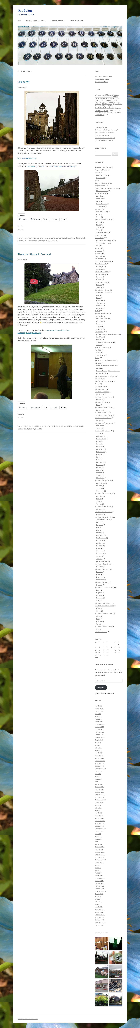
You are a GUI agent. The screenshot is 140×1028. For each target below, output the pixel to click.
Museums (98, 253)
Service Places (100, 355)
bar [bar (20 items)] (118, 95)
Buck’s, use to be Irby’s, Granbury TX (107, 130)
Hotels (53, 426)
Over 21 (98, 340)
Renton (98, 467)
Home (20, 21)
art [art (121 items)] (106, 94)
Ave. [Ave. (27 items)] (109, 95)
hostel (75, 238)
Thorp (98, 501)
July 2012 (98, 865)
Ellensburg (99, 496)
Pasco (98, 405)
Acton (98, 295)
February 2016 (99, 756)
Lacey (98, 590)
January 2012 (99, 881)
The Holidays (99, 379)
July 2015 (98, 774)
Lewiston (99, 277)
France (98, 217)
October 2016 (99, 735)
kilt (76, 426)
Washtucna (100, 394)
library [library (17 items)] (115, 102)
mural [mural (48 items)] (104, 104)
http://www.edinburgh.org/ (27, 158)
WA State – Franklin (101, 402)
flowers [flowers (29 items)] (113, 98)
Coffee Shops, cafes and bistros (107, 334)
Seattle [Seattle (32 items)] (97, 111)
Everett (98, 574)
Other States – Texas (102, 293)
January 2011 (99, 912)
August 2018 (99, 709)
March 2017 (99, 722)
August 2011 (99, 894)
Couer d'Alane (101, 274)
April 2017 (98, 719)
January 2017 (99, 727)
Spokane (99, 585)
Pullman (99, 621)
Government (99, 235)
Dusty (98, 619)
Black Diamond (101, 439)
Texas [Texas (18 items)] (96, 113)
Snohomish (100, 580)
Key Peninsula (101, 538)
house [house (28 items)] (102, 102)
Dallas (98, 298)
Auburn (98, 433)
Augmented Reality (101, 170)
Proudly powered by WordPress (28, 1019)
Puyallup (99, 546)
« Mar (97, 657)
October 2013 (99, 826)
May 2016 (98, 748)
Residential (98, 329)
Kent (97, 457)
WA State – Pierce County (103, 517)
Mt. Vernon (100, 567)
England (99, 222)
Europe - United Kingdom (42, 238)
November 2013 (100, 823)
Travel (97, 384)
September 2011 (100, 891)
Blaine (98, 608)
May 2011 (98, 902)
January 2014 (99, 818)
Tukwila (98, 475)
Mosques (99, 324)
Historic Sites (99, 238)
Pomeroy (99, 410)
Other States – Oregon (102, 290)
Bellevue (99, 436)
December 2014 (100, 792)
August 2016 (99, 740)
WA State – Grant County (104, 415)
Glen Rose (99, 303)
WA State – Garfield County (104, 407)
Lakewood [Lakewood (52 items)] (109, 102)
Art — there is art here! (102, 167)
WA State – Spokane (101, 582)
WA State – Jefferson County (104, 423)
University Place (101, 561)
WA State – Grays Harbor (103, 418)
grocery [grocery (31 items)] (104, 100)
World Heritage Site (102, 243)
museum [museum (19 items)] (109, 104)
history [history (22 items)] (97, 102)
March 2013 (99, 844)
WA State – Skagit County (103, 564)
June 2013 (98, 836)
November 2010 (100, 917)
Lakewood (99, 540)
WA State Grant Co (101, 632)
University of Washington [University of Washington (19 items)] (106, 113)
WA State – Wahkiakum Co (103, 603)
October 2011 (99, 889)
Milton (98, 460)
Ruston (98, 548)
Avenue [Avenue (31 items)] (114, 95)
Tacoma (99, 559)
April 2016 (98, 750)
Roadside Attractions (102, 347)
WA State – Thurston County (104, 587)
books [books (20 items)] (97, 97)
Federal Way (100, 452)
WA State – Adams (101, 389)
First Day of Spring (101, 127)
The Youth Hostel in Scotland (34, 254)
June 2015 (98, 776)
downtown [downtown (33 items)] (106, 98)
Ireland (98, 225)
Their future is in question (103, 381)
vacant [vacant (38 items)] (101, 115)
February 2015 (99, 787)
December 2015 (100, 761)
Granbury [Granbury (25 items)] (98, 100)
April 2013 (98, 842)
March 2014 (99, 813)
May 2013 (98, 839)
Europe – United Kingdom (103, 219)
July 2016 (98, 742)
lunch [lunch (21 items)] (119, 102)
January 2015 (99, 789)
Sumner (99, 556)
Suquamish (100, 491)
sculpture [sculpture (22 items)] (118, 108)
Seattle (98, 473)
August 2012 (99, 862)
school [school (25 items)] (112, 108)
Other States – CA (101, 264)
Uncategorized (100, 386)
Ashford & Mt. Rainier (103, 520)
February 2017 (99, 724)
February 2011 (99, 909)
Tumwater (99, 598)
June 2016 (98, 745)
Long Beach (100, 514)
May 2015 (98, 779)
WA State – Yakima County (103, 627)
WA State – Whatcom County (104, 606)
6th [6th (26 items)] (96, 95)
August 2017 (99, 711)
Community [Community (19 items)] (98, 98)
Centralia (99, 509)
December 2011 (100, 883)
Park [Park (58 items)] (102, 105)
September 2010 (100, 923)
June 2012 (98, 868)
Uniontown (100, 624)
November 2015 (100, 763)
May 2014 (98, 808)
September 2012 (100, 860)
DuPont (98, 522)
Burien (98, 444)
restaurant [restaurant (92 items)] (100, 107)
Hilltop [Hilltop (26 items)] (109, 100)
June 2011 (98, 899)
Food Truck (100, 337)
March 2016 (99, 753)
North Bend (100, 462)
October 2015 (99, 766)
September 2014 (100, 800)
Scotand (20, 429)
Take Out (99, 345)
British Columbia (100, 193)
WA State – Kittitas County (103, 493)
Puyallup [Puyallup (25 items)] (110, 106)
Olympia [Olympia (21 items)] (115, 104)
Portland (99, 285)
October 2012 (99, 857)
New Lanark (81, 238)
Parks (97, 311)
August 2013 (99, 831)
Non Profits (98, 256)
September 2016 (100, 737)
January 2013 (99, 849)
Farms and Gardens (101, 233)
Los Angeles (100, 266)
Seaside (99, 287)
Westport (99, 420)
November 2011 (100, 886)
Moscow (99, 280)
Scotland (54, 238)
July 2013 (98, 834)
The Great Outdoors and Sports (105, 376)
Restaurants (99, 332)
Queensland (100, 178)
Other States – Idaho (102, 272)
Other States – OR (101, 282)
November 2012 (100, 855)
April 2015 (98, 782)
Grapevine (99, 308)
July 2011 (98, 896)
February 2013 (99, 847)
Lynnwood (99, 577)
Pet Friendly (99, 316)
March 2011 (99, 907)
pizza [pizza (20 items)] (105, 106)
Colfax (98, 616)
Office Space (99, 259)
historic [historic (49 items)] (115, 100)
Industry (97, 248)
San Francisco (100, 269)
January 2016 (99, 758)
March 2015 (99, 784)
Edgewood (99, 525)
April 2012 (98, 873)
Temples (99, 326)
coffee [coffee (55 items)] (115, 96)
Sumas (98, 611)
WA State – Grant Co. (102, 413)
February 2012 (99, 878)
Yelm (98, 600)
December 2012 (100, 852)
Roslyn (98, 499)
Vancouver (100, 199)
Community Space (101, 212)
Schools (97, 353)
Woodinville (100, 478)
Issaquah (99, 454)
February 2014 (99, 816)
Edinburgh (24, 81)
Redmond (99, 465)
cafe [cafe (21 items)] (100, 97)
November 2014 (100, 795)
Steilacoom (100, 554)
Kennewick (100, 400)
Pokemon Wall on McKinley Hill (105, 138)
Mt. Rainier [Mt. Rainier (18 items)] (98, 104)
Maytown (99, 593)
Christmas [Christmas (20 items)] (105, 97)
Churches (99, 321)
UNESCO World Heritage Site (33, 241)
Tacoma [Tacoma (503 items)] (114, 110)
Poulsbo (99, 486)
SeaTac (98, 470)
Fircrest (98, 533)
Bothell (98, 441)
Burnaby (99, 196)
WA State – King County (102, 431)
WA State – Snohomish (102, 569)
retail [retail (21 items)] (108, 108)
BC (96, 180)
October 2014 (99, 797)
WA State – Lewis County (103, 507)
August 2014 (99, 802)
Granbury (99, 306)
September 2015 (100, 769)
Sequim (98, 428)
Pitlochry (80, 426)
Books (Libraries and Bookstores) (106, 188)
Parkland (99, 543)
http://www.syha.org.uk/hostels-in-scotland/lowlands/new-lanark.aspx (52, 166)
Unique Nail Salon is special (104, 140)
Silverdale (99, 488)
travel (26, 429)
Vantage (99, 504)
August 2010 (99, 925)
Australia (98, 173)
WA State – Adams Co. (102, 392)
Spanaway (99, 551)
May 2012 (98, 870)
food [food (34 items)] (117, 98)
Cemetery (98, 209)
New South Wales (102, 175)
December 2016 (100, 729)
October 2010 (99, 920)
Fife (97, 530)
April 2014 (98, 810)
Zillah (98, 629)
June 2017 (98, 716)
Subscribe (101, 687)
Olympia (99, 595)
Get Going (25, 10)
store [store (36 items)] (106, 111)
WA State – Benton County (103, 397)
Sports (97, 358)
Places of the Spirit (101, 319)
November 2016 (100, 732)
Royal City (98, 350)
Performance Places (101, 313)
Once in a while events (102, 261)
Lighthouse (98, 251)
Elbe (97, 527)
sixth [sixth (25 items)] (102, 111)
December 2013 (100, 821)
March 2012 (99, 876)
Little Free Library (102, 191)
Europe (97, 214)
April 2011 (98, 904)
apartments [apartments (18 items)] (101, 95)
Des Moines (100, 449)
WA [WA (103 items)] (106, 114)
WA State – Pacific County (103, 512)
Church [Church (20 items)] (110, 97)
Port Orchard (100, 483)
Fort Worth (99, 300)
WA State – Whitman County (104, 614)
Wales (98, 230)
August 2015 (99, 771)
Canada (97, 201)
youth (45, 241)
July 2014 (98, 805)
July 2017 (98, 714)
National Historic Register (104, 240)
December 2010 (100, 915)
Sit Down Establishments (104, 342)
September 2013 (100, 829)
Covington (99, 447)
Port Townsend (101, 426)
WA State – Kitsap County (103, 480)
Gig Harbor (100, 535)
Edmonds (99, 572)
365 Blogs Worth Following (36, 21)
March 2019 (99, 706)
